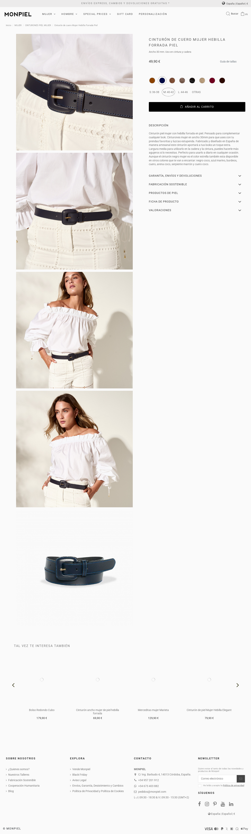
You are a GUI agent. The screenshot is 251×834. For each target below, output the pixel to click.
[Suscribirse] (241, 778)
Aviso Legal (79, 780)
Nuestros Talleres (18, 774)
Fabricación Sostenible (22, 780)
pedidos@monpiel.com (152, 791)
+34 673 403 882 (148, 786)
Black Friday (79, 774)
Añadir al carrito (197, 106)
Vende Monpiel (81, 769)
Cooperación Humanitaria (24, 785)
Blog (11, 791)
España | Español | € (235, 3)
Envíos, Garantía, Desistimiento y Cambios (97, 785)
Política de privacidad (233, 785)
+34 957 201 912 (148, 780)
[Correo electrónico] (217, 778)
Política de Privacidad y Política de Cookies (98, 791)
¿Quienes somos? (19, 769)
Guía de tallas (228, 60)
